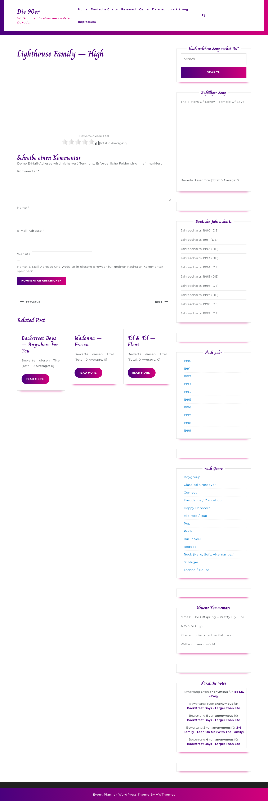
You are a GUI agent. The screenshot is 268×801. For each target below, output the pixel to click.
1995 (187, 399)
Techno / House (196, 570)
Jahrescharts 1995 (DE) (200, 276)
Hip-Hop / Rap (195, 516)
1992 (187, 376)
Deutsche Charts (104, 9)
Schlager (191, 562)
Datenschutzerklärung (170, 9)
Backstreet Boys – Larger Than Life (213, 708)
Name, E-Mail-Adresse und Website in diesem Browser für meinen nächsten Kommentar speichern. (90, 269)
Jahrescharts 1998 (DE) (200, 304)
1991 (187, 368)
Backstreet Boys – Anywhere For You (40, 344)
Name (23, 208)
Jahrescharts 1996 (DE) (200, 286)
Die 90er (28, 11)
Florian (186, 635)
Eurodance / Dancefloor (203, 500)
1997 (187, 415)
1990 (187, 361)
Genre (144, 9)
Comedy (190, 492)
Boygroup (192, 477)
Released (128, 9)
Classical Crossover (200, 485)
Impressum (87, 21)
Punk (188, 531)
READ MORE (37, 380)
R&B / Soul (192, 539)
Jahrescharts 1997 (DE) (200, 295)
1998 (187, 423)
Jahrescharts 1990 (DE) (200, 230)
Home (83, 9)
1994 (187, 392)
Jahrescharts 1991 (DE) (199, 240)
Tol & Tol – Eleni (141, 341)
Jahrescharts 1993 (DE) (200, 258)
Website (24, 254)
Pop (187, 523)
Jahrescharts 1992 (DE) (200, 249)
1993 (187, 384)
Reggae (190, 547)
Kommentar (28, 171)
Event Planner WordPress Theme (122, 794)
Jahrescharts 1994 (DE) (200, 267)
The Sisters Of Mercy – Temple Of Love (213, 102)
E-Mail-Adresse (30, 231)
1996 (187, 407)
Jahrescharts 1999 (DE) (200, 313)
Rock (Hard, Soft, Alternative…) (209, 554)
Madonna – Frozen (88, 341)
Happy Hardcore (197, 508)
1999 (187, 430)
